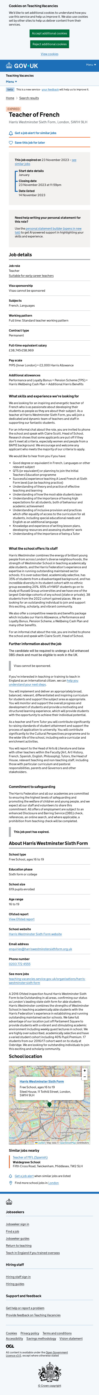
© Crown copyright (49, 1385)
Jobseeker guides (17, 1238)
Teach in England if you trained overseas (33, 1253)
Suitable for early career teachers (31, 276)
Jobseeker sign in (17, 1224)
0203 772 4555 (19, 964)
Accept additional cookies (49, 33)
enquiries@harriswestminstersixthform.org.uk (40, 949)
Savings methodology (41, 1338)
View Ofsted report (22, 919)
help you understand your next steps (43, 682)
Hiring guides (15, 1284)
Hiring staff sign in (18, 1277)
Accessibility (14, 1338)
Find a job (12, 1231)
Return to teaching (19, 1245)
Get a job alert (24, 1176)
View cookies (49, 54)
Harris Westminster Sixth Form (42, 1081)
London (53, 1183)
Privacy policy (30, 1333)
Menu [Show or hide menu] (89, 64)
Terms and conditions (57, 1333)
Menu (10, 82)
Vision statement (71, 1338)
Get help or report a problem (25, 1308)
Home (10, 98)
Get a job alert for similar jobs (35, 133)
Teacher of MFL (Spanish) (30, 1157)
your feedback (50, 89)
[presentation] (49, 1105)
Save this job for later (30, 142)
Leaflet (40, 1142)
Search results (29, 98)
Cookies (11, 1333)
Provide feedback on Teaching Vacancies (33, 1315)
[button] (49, 1105)
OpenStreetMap (68, 1142)
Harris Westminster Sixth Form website (35, 934)
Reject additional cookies (50, 44)
